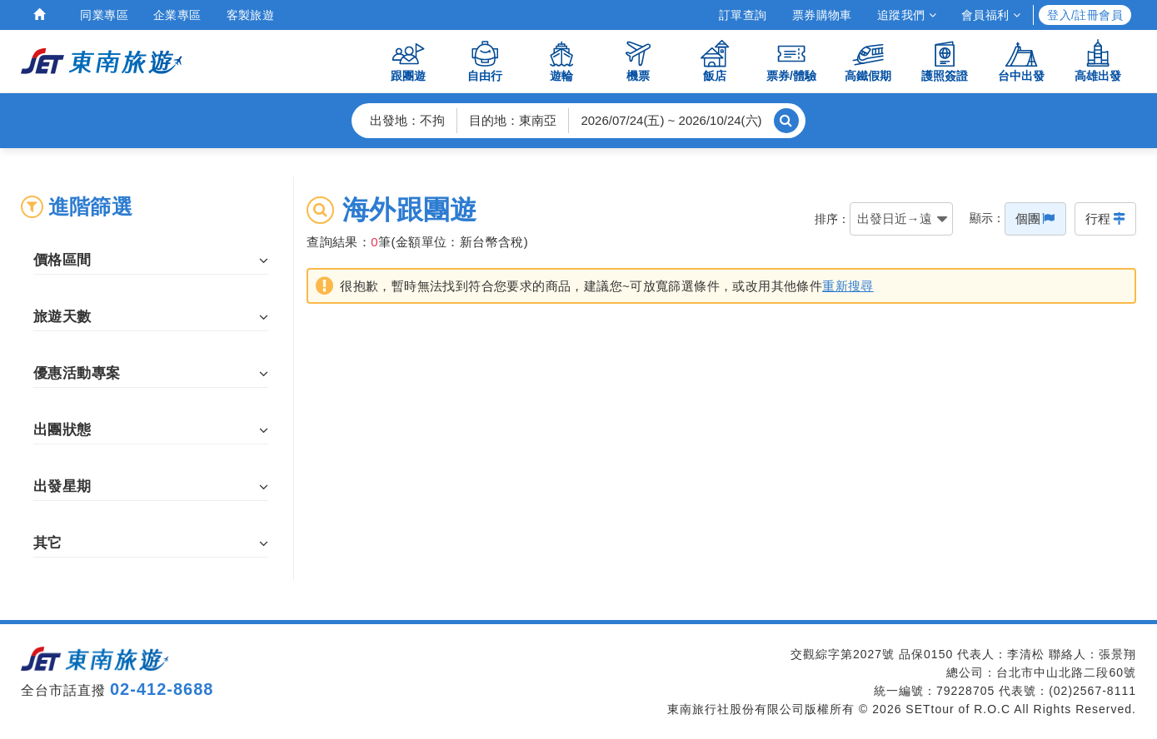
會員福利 (990, 15)
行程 (1105, 218)
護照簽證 (944, 60)
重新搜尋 (848, 289)
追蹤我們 (906, 15)
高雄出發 (1098, 60)
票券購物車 (822, 15)
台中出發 (1021, 60)
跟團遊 (408, 60)
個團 (1035, 218)
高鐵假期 (868, 60)
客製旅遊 (251, 15)
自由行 (484, 60)
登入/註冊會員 (1085, 15)
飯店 (714, 60)
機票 (638, 60)
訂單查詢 (743, 15)
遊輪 (561, 60)
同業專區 (104, 15)
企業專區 (177, 15)
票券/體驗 (791, 60)
